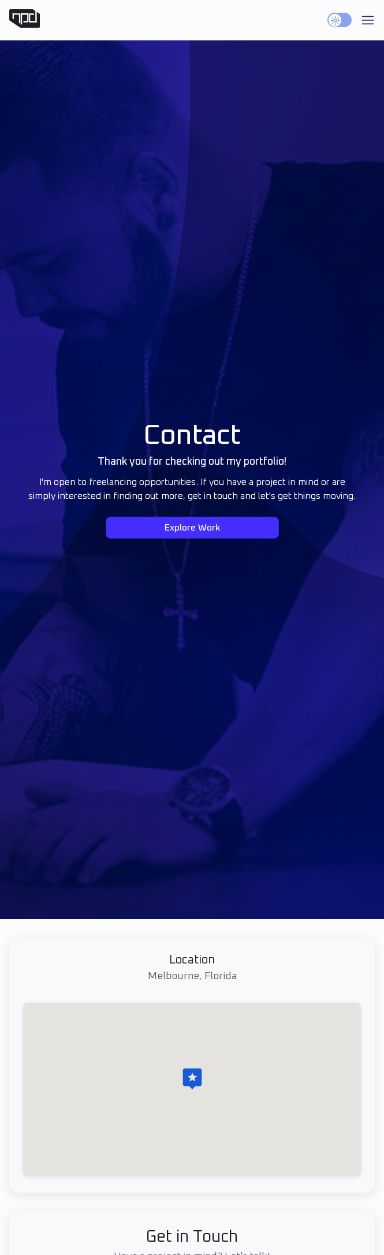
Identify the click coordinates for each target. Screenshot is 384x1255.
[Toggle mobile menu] (368, 20)
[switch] (339, 20)
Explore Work (192, 528)
